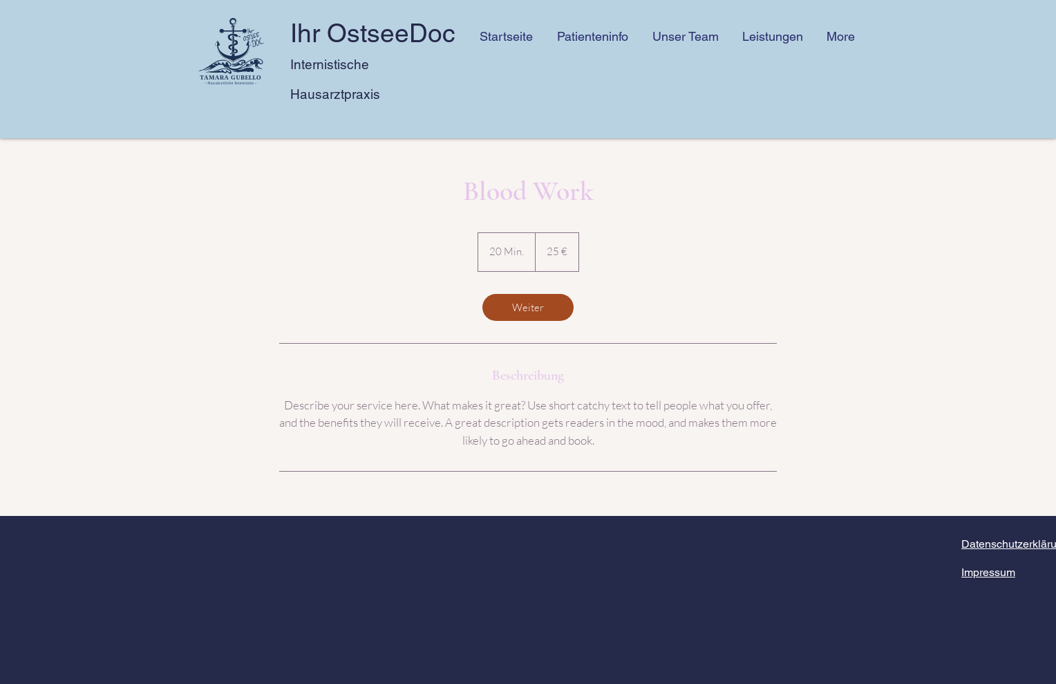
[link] (528, 307)
